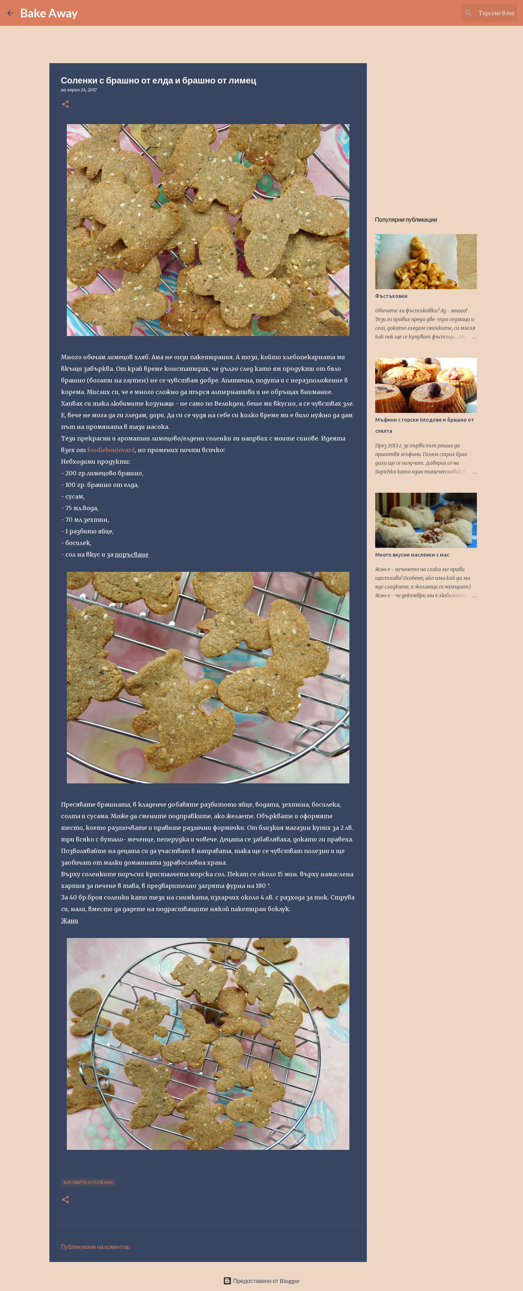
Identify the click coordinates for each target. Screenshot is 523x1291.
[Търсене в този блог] (479, 13)
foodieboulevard (111, 450)
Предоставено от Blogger (261, 1280)
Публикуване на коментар (95, 1246)
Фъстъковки (391, 296)
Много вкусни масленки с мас (412, 555)
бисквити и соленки (88, 1182)
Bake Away (49, 13)
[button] (65, 105)
